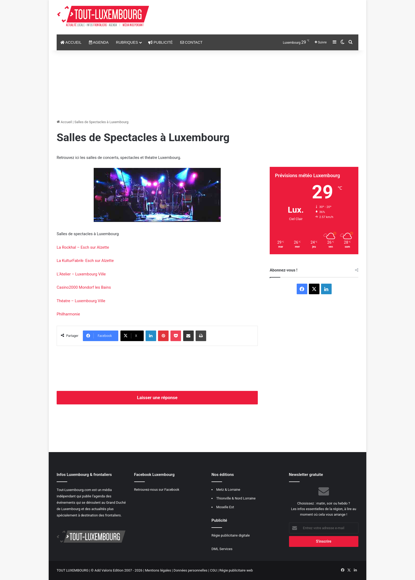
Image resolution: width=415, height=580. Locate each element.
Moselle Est (225, 507)
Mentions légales (158, 570)
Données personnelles (191, 570)
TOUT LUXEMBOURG (72, 570)
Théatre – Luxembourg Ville (81, 300)
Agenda (99, 42)
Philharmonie (68, 314)
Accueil (71, 42)
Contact (191, 42)
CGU (213, 570)
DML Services (221, 549)
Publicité (160, 42)
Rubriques (127, 42)
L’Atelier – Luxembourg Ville (81, 274)
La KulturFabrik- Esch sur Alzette (85, 260)
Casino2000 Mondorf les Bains (84, 287)
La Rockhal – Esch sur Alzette (83, 247)
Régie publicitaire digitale (230, 535)
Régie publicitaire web (236, 570)
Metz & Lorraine (228, 490)
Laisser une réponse (157, 397)
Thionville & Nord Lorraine (236, 498)
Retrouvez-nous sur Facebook (156, 490)
